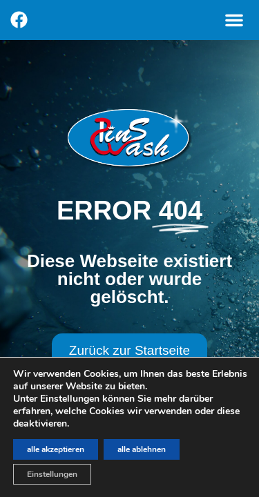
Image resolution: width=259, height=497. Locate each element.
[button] (234, 20)
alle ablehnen (141, 449)
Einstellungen (52, 474)
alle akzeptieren (55, 449)
